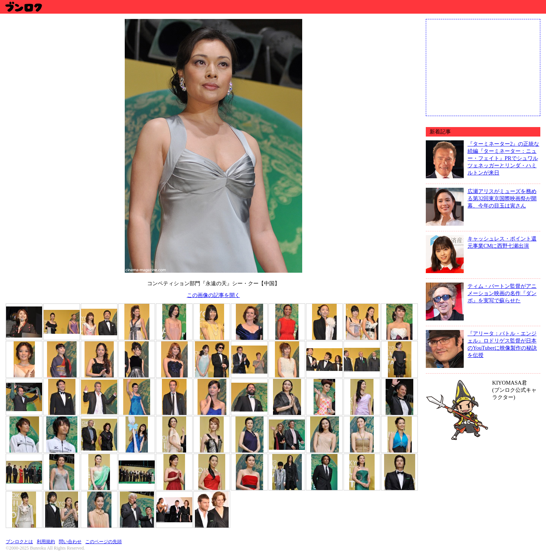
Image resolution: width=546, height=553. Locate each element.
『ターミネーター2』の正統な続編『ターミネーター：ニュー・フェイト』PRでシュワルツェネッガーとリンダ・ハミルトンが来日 (503, 158)
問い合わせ (70, 541)
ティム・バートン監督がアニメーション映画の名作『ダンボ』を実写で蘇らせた (502, 293)
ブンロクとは (19, 541)
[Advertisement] (483, 66)
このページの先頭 (103, 541)
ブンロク (23, 6)
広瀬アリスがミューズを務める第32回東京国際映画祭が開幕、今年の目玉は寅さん (502, 198)
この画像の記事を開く (213, 295)
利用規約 (46, 541)
